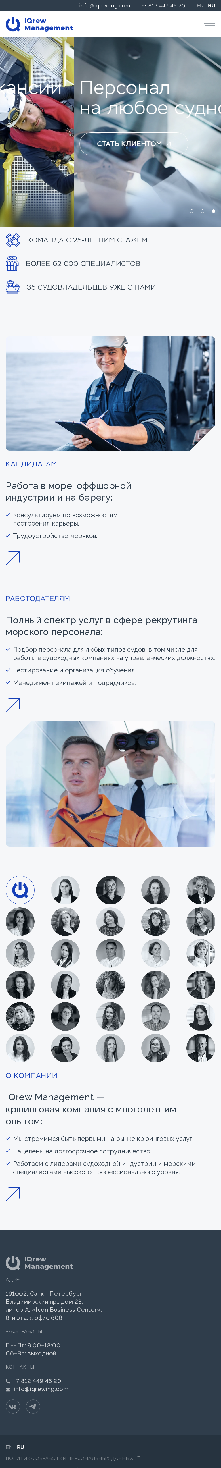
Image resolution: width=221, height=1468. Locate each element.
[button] (191, 211)
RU (211, 6)
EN (200, 6)
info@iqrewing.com (104, 6)
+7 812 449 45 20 (163, 6)
